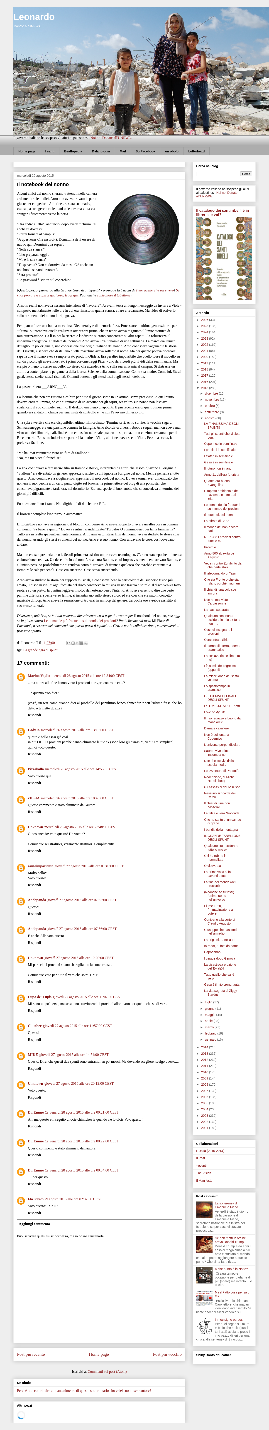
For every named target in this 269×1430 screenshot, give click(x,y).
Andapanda (37, 900)
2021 (205, 351)
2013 (205, 1053)
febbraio (211, 1033)
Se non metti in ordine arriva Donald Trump (230, 1240)
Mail (123, 151)
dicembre (212, 393)
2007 (205, 1091)
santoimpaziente (40, 866)
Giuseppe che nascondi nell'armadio (220, 931)
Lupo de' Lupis (39, 997)
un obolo (172, 151)
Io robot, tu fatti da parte (221, 946)
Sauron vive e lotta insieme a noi (217, 752)
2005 (205, 1103)
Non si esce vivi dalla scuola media (219, 762)
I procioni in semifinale (220, 450)
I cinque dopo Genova (219, 958)
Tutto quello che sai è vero (155, 290)
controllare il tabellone (113, 295)
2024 (205, 332)
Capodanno (212, 952)
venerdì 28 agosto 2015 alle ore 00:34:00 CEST (84, 1170)
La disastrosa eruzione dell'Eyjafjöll (220, 966)
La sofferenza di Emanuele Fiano (226, 1205)
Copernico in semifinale (220, 443)
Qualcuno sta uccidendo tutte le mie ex (221, 847)
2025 (205, 326)
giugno (210, 1008)
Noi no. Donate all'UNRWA (110, 138)
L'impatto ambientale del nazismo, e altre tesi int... (221, 494)
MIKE (33, 1055)
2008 (205, 1084)
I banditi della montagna (221, 829)
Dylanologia (101, 151)
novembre (212, 399)
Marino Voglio (39, 676)
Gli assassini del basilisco (222, 787)
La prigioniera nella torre (221, 940)
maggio (210, 1015)
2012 (205, 1060)
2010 (205, 1072)
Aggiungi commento (34, 1224)
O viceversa (212, 866)
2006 (205, 1097)
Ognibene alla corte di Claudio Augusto (219, 921)
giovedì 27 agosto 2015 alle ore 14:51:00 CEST (73, 1055)
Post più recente (31, 1354)
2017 (205, 375)
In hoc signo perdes (229, 1319)
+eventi (201, 1165)
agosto (210, 418)
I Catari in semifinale (218, 456)
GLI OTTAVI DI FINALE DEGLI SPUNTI (220, 698)
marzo (210, 1027)
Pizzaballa (36, 769)
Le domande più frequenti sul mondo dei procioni (80, 621)
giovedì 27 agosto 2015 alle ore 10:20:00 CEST (79, 958)
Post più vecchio (167, 1354)
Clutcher (35, 1026)
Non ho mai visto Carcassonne (216, 601)
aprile (209, 1021)
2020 (205, 357)
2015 (205, 388)
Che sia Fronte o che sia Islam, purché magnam (222, 581)
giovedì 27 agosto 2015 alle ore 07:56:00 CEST (82, 929)
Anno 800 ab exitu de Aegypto (219, 555)
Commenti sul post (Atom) (107, 1371)
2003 (205, 1115)
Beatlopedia (73, 151)
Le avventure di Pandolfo (221, 771)
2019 (205, 363)
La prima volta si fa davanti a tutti (217, 874)
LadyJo (34, 730)
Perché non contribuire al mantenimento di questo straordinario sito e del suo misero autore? (84, 1391)
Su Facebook (145, 151)
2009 (205, 1078)
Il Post (200, 1158)
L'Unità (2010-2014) (210, 1151)
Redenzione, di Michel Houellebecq (219, 779)
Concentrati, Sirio (216, 640)
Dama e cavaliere (216, 728)
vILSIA (34, 798)
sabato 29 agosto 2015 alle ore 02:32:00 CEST (68, 1199)
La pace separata (216, 610)
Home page (26, 151)
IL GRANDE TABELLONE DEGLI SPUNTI (222, 837)
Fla (30, 1199)
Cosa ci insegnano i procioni (218, 631)
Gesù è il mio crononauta (222, 984)
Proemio (210, 547)
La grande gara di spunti (41, 650)
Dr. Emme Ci (38, 1112)
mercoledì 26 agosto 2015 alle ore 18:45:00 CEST (77, 798)
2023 (205, 338)
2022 (205, 344)
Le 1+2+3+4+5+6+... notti (222, 706)
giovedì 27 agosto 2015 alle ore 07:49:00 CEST (89, 866)
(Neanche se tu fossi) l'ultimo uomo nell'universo (219, 896)
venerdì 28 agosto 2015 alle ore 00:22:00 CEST (84, 1141)
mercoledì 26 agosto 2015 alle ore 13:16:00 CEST (77, 730)
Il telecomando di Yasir (220, 573)
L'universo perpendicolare (222, 744)
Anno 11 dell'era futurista (221, 474)
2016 (205, 382)
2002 (205, 1122)
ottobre (210, 406)
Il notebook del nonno (219, 515)
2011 (205, 1066)
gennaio (211, 1039)
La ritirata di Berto (216, 521)
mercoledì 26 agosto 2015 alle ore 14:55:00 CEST (81, 769)
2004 (205, 1109)
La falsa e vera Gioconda (222, 813)
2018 (205, 369)
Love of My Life (215, 712)
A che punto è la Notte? (231, 1269)
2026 (205, 320)
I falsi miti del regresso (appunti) (220, 667)
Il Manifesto (204, 1180)
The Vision (203, 1173)
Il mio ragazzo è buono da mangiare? (222, 720)
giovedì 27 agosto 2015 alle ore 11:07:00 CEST (87, 997)
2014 (205, 1047)
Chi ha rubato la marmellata (215, 857)
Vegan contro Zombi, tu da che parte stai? (222, 565)
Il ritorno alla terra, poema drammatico (222, 648)
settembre (212, 412)
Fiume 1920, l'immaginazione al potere (219, 909)
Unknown (35, 827)
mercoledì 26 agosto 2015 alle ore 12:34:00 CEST (87, 676)
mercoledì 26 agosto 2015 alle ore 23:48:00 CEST (80, 827)
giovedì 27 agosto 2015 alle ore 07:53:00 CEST (82, 900)
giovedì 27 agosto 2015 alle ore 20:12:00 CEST (79, 1083)
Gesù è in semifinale (218, 462)
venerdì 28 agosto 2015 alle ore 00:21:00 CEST (84, 1112)
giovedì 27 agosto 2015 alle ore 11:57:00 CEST (77, 1026)
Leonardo (34, 17)
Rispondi (34, 715)
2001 (205, 1128)
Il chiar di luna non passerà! (217, 805)
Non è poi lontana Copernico (216, 736)
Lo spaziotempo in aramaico (217, 688)
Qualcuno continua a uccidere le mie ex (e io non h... (222, 619)
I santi (49, 151)
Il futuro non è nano (218, 468)
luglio (209, 1002)
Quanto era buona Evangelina (217, 483)
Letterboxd (196, 151)
